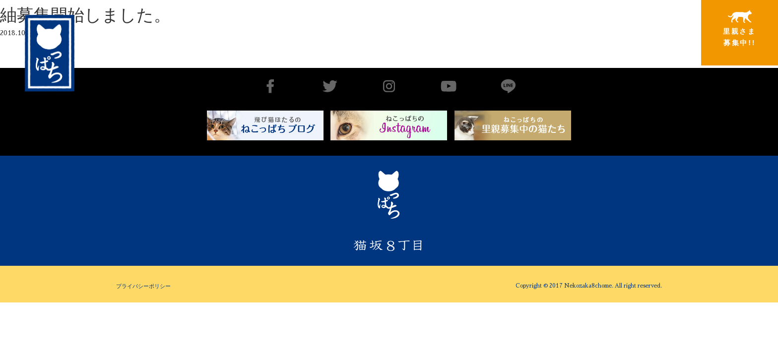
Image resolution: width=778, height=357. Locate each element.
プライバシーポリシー (143, 286)
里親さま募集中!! (739, 28)
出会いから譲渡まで (498, 28)
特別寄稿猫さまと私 (659, 28)
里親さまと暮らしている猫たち (579, 36)
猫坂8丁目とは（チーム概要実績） (418, 26)
